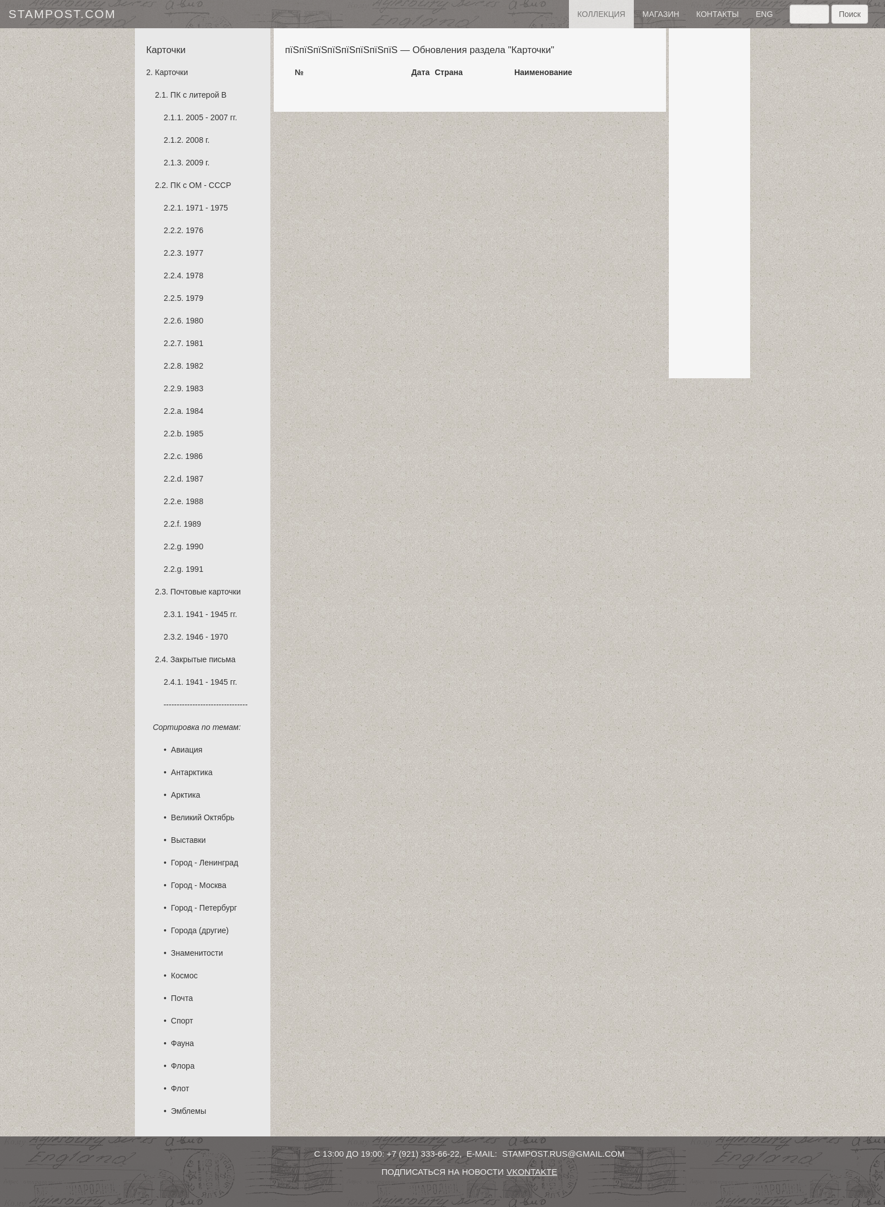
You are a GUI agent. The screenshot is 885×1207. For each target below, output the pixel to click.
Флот (180, 1088)
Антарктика (192, 772)
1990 (194, 546)
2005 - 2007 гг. (211, 117)
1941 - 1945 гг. (211, 614)
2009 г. (197, 162)
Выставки (188, 840)
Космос (184, 975)
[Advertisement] (709, 203)
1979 (194, 298)
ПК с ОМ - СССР (200, 185)
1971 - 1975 (207, 207)
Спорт (182, 1020)
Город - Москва (198, 885)
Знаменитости (197, 952)
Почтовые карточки (205, 591)
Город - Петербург (204, 907)
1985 (194, 433)
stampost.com (62, 13)
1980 (194, 320)
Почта (182, 998)
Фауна (182, 1043)
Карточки (171, 72)
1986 (194, 456)
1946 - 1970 (207, 636)
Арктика (185, 794)
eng (764, 14)
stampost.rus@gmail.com (563, 1153)
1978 (194, 275)
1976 (194, 230)
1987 (194, 478)
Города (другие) (200, 930)
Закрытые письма (202, 659)
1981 (194, 343)
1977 (194, 252)
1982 (194, 365)
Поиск (850, 14)
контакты (717, 14)
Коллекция (601, 14)
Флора (183, 1065)
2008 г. (197, 140)
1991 (194, 569)
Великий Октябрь (203, 817)
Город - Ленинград (204, 862)
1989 (192, 523)
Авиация (187, 749)
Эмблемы (188, 1111)
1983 (194, 388)
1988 (194, 501)
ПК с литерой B (198, 94)
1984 (194, 411)
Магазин (660, 14)
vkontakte (531, 1172)
